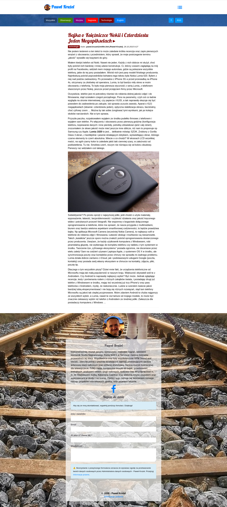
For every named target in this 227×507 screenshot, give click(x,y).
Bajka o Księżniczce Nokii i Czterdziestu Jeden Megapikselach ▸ (108, 38)
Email (73, 424)
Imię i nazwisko (78, 414)
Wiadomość (76, 446)
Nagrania (92, 20)
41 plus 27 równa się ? (81, 435)
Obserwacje (65, 20)
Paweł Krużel (59, 7)
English (120, 20)
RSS (179, 20)
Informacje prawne (81, 475)
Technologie (106, 20)
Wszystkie (50, 20)
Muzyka (79, 20)
